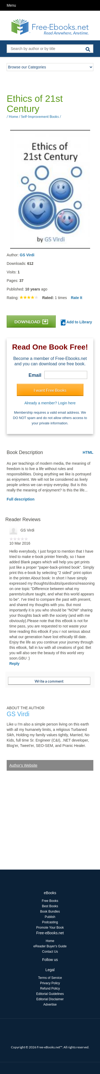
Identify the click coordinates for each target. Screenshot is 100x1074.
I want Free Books (50, 390)
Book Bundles (50, 911)
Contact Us (50, 951)
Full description (20, 499)
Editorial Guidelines (50, 994)
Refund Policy (50, 988)
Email (35, 375)
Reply (14, 663)
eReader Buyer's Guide (49, 946)
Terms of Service (50, 978)
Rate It (76, 298)
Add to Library (76, 322)
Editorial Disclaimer (50, 999)
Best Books (50, 906)
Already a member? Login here (49, 403)
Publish (50, 917)
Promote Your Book (50, 927)
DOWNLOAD (31, 321)
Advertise (50, 1004)
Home (50, 941)
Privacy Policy (50, 983)
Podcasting (50, 922)
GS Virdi (27, 255)
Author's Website (23, 765)
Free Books (50, 901)
